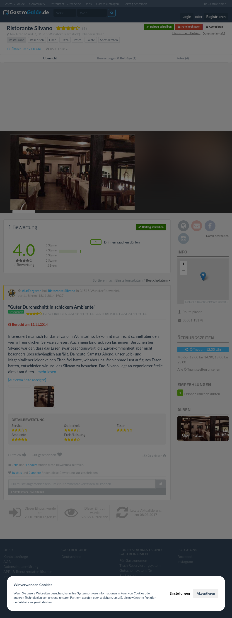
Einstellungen (179, 593)
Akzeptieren (206, 593)
